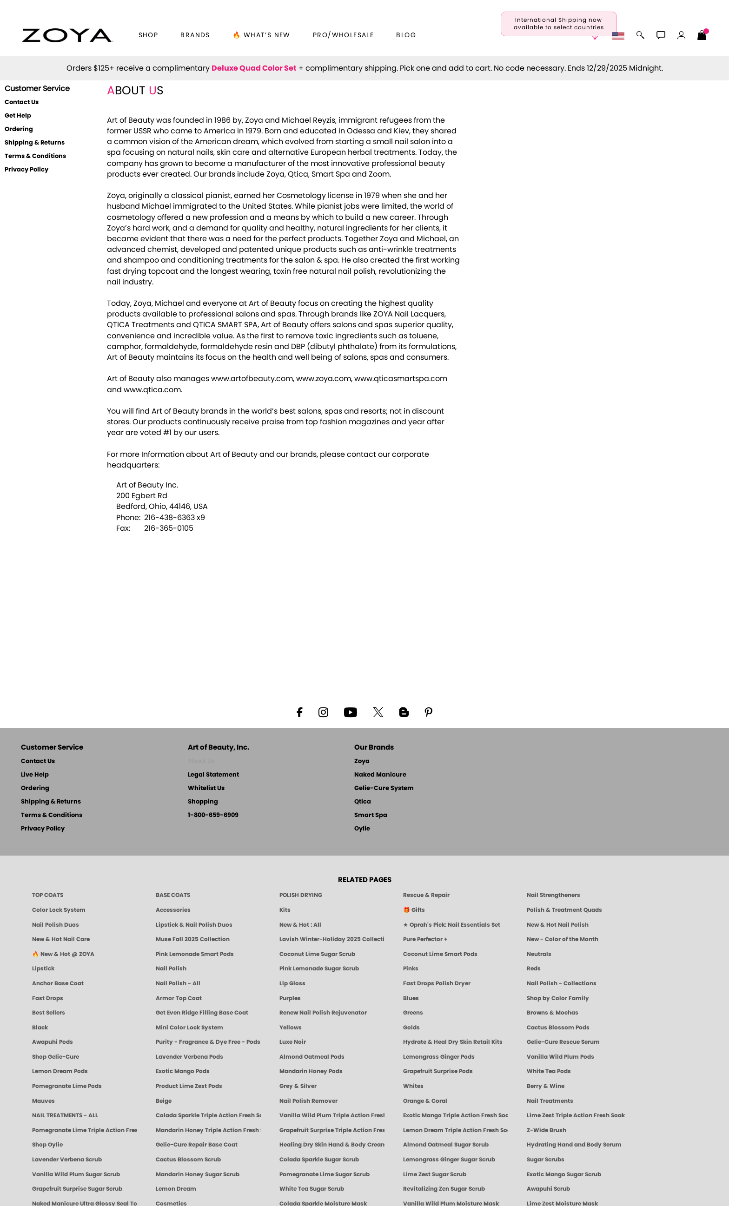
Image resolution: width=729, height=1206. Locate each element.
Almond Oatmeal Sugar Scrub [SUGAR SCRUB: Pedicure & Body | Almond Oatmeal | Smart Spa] (446, 1144)
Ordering (19, 129)
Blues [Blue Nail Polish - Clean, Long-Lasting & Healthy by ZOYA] (411, 998)
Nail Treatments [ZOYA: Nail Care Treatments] (550, 1101)
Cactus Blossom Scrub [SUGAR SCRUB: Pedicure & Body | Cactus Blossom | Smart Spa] (188, 1159)
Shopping (203, 802)
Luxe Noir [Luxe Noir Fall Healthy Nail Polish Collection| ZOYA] (292, 1042)
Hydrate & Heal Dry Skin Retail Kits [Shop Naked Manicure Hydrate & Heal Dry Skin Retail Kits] (453, 1042)
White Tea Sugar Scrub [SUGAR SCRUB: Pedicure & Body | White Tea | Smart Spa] (311, 1189)
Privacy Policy (26, 170)
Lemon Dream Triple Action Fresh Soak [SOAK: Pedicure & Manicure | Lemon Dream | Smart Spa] (455, 1130)
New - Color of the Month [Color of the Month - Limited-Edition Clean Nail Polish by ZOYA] (562, 939)
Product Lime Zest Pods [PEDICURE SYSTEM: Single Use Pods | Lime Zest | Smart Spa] (189, 1086)
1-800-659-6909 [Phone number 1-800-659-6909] (213, 815)
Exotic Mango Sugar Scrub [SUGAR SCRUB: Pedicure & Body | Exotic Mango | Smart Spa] (564, 1174)
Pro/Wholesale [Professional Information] (343, 35)
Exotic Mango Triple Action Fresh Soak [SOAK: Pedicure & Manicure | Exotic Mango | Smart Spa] (455, 1115)
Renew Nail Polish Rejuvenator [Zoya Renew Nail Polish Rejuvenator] (323, 1012)
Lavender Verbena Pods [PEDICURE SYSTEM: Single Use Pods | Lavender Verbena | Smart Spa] (189, 1057)
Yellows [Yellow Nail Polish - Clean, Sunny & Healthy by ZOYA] (290, 1027)
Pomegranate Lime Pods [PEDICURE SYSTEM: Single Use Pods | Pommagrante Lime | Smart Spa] (67, 1086)
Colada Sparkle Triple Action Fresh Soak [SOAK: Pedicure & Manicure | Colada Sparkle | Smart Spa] (208, 1115)
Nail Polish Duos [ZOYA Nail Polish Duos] (55, 925)
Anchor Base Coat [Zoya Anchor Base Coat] (58, 983)
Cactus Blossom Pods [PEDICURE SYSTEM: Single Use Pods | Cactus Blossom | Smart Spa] (558, 1027)
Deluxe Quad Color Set (254, 68)
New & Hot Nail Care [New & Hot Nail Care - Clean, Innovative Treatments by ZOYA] (61, 939)
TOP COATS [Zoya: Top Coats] (47, 895)
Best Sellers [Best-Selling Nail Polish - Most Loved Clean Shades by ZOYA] (48, 1012)
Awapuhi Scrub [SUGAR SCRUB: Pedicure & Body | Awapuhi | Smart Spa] (548, 1189)
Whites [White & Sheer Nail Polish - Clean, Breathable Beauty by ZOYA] (413, 1086)
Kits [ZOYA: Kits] (285, 910)
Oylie (362, 829)
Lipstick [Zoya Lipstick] (43, 968)
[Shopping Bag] (702, 36)
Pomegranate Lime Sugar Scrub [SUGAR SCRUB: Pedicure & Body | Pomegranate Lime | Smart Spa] (324, 1174)
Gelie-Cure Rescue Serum (563, 1042)
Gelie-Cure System (384, 788)
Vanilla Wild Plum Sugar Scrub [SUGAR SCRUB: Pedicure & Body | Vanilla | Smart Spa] (76, 1174)
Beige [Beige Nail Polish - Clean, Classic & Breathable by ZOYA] (164, 1101)
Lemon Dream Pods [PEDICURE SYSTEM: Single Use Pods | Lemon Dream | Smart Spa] (60, 1071)
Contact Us (22, 102)
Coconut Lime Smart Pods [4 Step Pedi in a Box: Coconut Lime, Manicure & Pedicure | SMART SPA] (440, 954)
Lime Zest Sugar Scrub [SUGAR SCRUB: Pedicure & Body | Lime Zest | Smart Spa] (434, 1174)
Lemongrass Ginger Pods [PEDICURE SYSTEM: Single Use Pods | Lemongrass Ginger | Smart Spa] (439, 1057)
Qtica (362, 802)
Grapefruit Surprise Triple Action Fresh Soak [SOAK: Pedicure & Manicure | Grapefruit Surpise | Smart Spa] (331, 1130)
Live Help (35, 775)
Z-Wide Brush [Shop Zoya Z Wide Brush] (546, 1130)
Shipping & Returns (35, 143)
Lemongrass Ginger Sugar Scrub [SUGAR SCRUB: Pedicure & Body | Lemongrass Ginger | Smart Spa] (449, 1159)
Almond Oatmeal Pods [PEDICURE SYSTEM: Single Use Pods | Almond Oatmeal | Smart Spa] (312, 1057)
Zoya (362, 761)
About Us (201, 761)
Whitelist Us (206, 788)
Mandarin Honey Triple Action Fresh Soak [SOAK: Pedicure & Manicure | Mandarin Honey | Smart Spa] (208, 1130)
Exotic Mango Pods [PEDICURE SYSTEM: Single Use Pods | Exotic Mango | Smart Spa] (183, 1071)
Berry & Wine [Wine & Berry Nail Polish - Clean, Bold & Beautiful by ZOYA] (545, 1086)
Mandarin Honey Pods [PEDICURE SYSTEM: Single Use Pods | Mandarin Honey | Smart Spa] (311, 1071)
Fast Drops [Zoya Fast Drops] (47, 998)
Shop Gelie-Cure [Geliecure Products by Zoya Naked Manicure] (55, 1057)
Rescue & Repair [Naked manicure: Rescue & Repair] (426, 895)
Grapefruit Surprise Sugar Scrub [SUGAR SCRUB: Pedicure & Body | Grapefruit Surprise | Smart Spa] (77, 1189)
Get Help (18, 116)
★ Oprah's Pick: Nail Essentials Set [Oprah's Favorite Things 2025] (451, 925)
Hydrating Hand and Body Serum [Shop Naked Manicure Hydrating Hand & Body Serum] (574, 1144)
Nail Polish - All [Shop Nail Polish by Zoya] (178, 983)
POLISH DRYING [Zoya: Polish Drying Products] (300, 895)
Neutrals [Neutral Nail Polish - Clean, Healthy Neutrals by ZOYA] (539, 954)
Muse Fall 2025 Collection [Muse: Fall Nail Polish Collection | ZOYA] (193, 939)
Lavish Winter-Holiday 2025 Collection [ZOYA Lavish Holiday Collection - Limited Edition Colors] (331, 939)
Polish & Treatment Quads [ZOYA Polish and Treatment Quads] (564, 910)
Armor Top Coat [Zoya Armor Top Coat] (179, 998)
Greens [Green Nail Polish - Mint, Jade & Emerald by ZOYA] (413, 1012)
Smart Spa (370, 815)
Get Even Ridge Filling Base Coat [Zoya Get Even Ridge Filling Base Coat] (202, 1012)
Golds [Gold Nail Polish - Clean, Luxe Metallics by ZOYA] (411, 1027)
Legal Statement (213, 775)
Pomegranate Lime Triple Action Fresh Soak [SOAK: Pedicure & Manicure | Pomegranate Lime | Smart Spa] (84, 1130)
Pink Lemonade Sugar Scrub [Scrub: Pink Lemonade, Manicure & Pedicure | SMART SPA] (319, 968)
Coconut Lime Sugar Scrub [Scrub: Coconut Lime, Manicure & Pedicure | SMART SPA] (317, 954)
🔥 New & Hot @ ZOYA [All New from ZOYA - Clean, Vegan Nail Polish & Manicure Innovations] (63, 954)
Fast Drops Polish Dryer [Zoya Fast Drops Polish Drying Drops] (437, 983)
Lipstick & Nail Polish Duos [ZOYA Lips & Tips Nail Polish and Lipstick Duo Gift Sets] (194, 925)
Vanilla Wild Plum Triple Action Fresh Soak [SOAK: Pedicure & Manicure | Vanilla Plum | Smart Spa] (331, 1115)
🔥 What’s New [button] (261, 35)
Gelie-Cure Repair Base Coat (197, 1144)
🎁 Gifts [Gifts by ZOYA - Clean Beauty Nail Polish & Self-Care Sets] (414, 910)
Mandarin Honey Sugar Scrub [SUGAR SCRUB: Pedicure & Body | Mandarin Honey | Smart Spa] (197, 1174)
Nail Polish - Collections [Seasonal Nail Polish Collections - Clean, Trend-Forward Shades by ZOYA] (561, 983)
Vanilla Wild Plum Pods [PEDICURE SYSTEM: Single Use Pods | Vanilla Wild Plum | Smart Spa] (560, 1057)
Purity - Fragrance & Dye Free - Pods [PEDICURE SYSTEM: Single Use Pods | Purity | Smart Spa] (208, 1042)
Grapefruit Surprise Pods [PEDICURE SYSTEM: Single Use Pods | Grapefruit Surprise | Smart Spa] (438, 1071)
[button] (67, 35)
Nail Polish (171, 968)
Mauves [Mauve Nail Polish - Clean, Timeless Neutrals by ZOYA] (43, 1101)
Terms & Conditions (35, 156)
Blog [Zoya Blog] (406, 35)
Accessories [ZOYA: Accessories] (173, 910)
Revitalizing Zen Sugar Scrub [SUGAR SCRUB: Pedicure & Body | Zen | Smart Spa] (444, 1189)
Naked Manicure (380, 775)
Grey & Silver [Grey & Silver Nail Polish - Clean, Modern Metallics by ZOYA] (298, 1086)
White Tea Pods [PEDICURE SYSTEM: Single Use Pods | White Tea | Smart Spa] (549, 1071)
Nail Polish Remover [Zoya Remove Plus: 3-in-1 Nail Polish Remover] (308, 1101)
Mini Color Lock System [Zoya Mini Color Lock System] (189, 1027)
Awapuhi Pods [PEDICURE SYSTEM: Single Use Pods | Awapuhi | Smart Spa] (52, 1042)
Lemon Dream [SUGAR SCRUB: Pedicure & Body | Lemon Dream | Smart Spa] (176, 1189)
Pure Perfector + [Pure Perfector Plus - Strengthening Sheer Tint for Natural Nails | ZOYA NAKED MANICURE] (425, 939)
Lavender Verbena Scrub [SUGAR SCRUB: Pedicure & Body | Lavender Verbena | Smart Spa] (67, 1159)
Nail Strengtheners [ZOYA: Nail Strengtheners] (553, 895)
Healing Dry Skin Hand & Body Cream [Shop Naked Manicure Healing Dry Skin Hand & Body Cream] (331, 1144)
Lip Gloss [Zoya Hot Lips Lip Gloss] (292, 983)
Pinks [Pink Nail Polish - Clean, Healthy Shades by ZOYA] (410, 968)
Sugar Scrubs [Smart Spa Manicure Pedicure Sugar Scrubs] (545, 1159)
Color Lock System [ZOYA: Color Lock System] (59, 910)
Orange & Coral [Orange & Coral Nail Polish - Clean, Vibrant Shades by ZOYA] (425, 1101)
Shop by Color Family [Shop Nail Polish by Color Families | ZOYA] (558, 998)
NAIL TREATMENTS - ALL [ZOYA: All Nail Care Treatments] (65, 1115)
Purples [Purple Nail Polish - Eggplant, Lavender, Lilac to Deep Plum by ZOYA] (290, 998)
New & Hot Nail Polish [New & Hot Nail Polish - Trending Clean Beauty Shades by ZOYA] (558, 925)
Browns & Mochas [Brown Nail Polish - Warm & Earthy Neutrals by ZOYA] (552, 1012)
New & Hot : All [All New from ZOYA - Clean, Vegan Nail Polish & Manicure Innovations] (300, 925)
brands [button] (195, 35)
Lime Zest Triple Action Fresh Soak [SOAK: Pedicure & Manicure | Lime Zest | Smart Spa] (576, 1115)
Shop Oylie (47, 1144)
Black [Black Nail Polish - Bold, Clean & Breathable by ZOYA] (40, 1027)
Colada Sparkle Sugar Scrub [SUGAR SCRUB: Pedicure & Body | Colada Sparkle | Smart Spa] (319, 1159)
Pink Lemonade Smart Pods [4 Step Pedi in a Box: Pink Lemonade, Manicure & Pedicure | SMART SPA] (195, 954)
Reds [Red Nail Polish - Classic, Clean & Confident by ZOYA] (534, 968)
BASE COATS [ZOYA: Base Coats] (173, 895)
